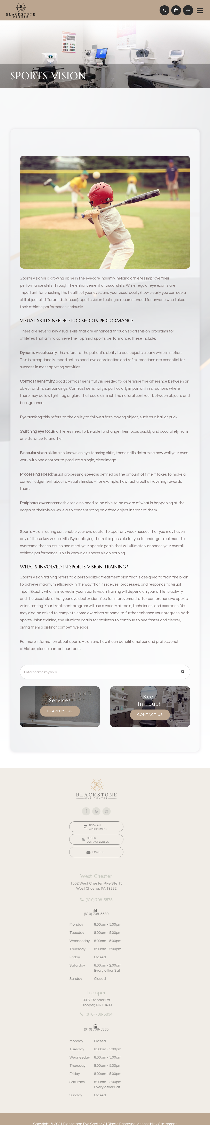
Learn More (60, 711)
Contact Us (150, 715)
